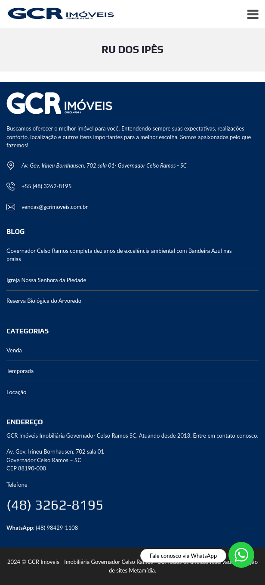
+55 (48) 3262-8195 (46, 186)
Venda (14, 350)
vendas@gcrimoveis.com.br (55, 206)
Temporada (20, 370)
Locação (16, 392)
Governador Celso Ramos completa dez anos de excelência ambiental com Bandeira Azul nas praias (119, 255)
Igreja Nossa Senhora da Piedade (46, 280)
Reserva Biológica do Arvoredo (43, 300)
